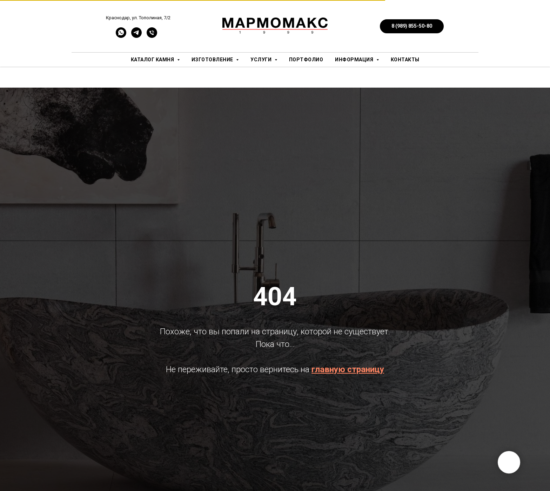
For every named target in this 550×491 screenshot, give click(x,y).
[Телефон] (152, 36)
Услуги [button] (261, 59)
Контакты (405, 59)
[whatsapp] (121, 36)
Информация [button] (355, 59)
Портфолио (306, 59)
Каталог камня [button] (153, 59)
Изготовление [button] (213, 59)
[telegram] (136, 36)
